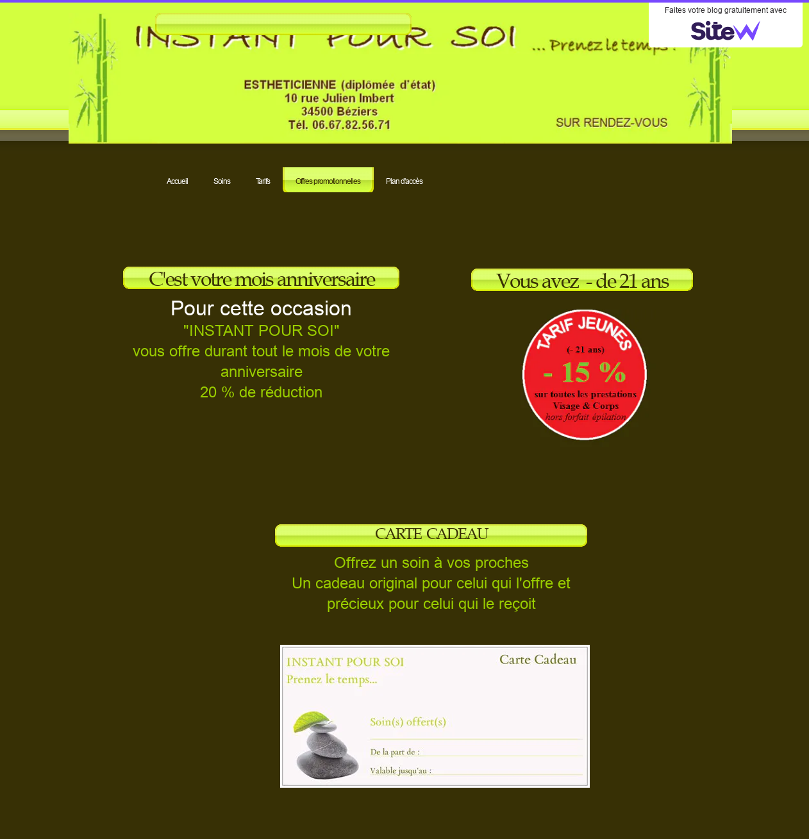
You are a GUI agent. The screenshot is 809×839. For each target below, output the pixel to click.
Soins (221, 181)
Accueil (177, 181)
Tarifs (263, 181)
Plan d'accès (404, 181)
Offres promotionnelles (328, 181)
